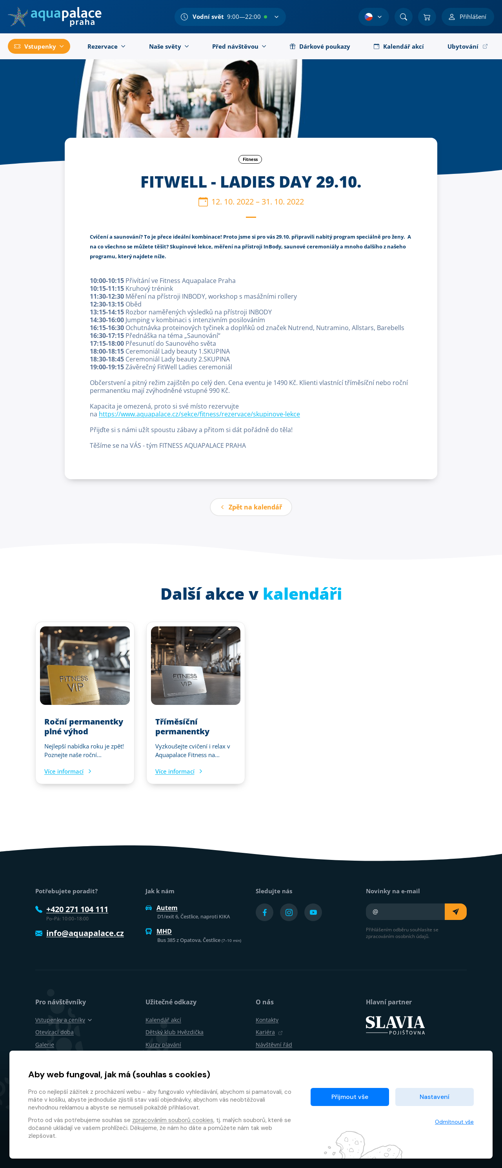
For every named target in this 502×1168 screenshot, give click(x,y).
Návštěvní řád (274, 1044)
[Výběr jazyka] (373, 17)
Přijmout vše (349, 1097)
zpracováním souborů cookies (172, 1120)
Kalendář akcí (163, 1020)
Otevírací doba (54, 1032)
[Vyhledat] (404, 17)
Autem (162, 907)
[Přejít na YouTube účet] (313, 912)
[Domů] (55, 17)
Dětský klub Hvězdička (175, 1032)
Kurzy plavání (163, 1044)
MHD (159, 931)
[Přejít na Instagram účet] (289, 912)
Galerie (44, 1044)
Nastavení (434, 1097)
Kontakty (267, 1020)
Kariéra (269, 1032)
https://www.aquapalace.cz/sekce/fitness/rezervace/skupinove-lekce (199, 414)
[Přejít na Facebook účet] (264, 912)
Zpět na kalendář (251, 507)
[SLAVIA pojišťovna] (395, 1024)
